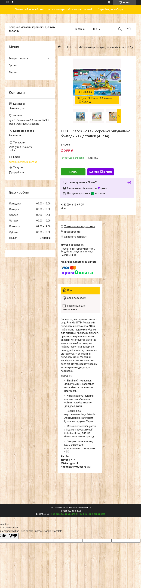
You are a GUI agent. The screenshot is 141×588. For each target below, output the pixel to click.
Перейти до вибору (110, 9)
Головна (80, 29)
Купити (73, 172)
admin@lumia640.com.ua (23, 161)
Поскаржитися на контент (64, 514)
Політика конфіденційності (92, 514)
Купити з (100, 171)
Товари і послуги (18, 58)
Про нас (13, 65)
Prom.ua (87, 507)
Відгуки (13, 72)
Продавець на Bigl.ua (70, 511)
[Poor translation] (13, 536)
